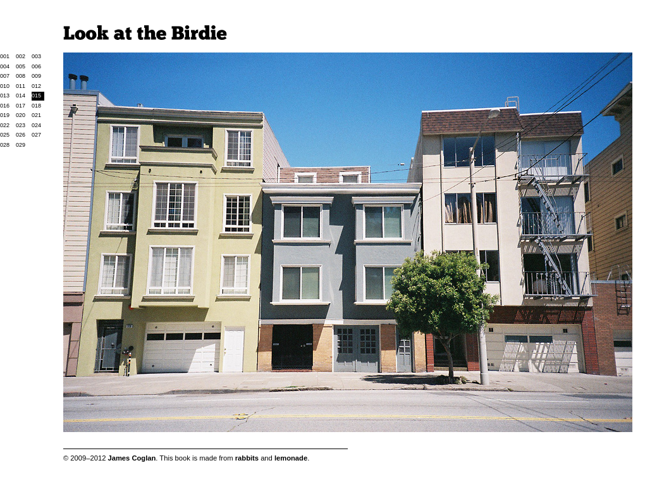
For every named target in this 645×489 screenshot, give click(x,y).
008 (20, 76)
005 (20, 66)
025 (4, 135)
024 (36, 125)
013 (4, 95)
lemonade (290, 458)
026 (20, 135)
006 (36, 66)
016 (4, 105)
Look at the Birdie (145, 32)
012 (36, 86)
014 (20, 95)
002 (20, 56)
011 (20, 86)
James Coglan (132, 458)
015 (36, 95)
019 (4, 115)
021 (36, 115)
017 (20, 105)
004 (4, 66)
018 (36, 105)
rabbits (247, 458)
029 (20, 145)
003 (36, 56)
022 (4, 125)
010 (4, 86)
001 (4, 56)
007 (4, 76)
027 (36, 135)
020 (20, 115)
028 (4, 145)
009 (36, 76)
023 (20, 125)
